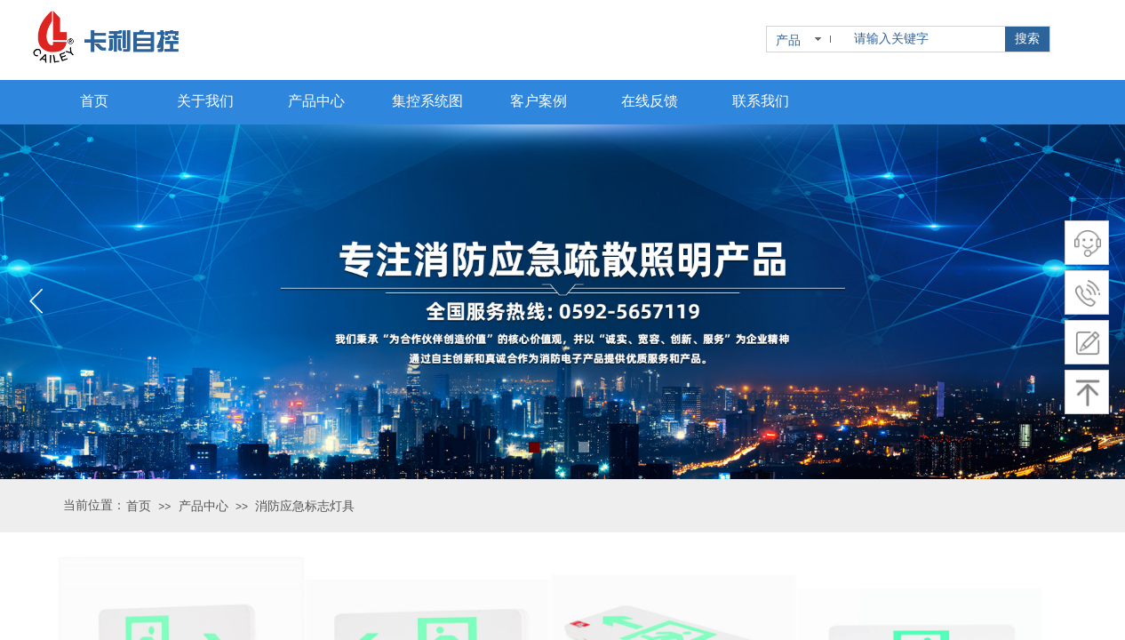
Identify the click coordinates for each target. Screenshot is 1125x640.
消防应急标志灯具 (305, 506)
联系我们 (760, 100)
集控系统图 (427, 100)
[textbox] (926, 39)
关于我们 (205, 100)
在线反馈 (649, 100)
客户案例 (538, 100)
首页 (138, 506)
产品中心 (203, 506)
